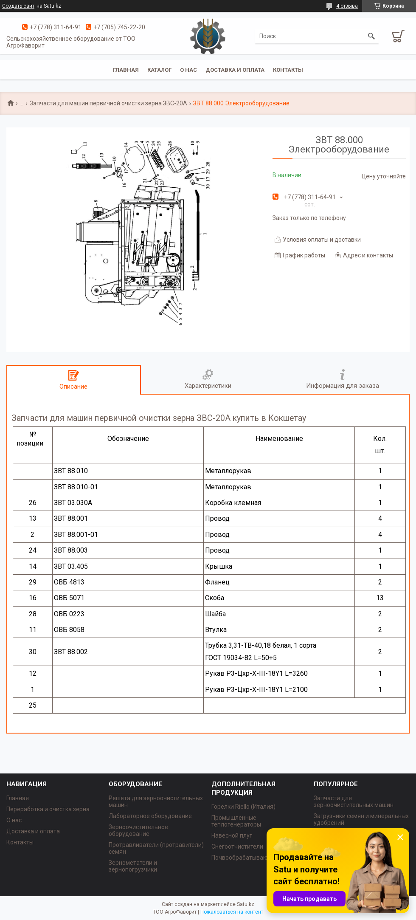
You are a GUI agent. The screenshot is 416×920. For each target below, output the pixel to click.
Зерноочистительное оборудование (138, 830)
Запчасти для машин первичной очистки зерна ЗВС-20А (108, 103)
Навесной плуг (231, 835)
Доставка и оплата (234, 70)
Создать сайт (18, 6)
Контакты (288, 70)
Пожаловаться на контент (231, 912)
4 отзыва (347, 6)
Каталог (159, 70)
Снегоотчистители (237, 846)
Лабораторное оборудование (150, 816)
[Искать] (371, 36)
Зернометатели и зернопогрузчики (133, 866)
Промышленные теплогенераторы (236, 821)
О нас (188, 70)
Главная (126, 70)
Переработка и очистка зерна (48, 809)
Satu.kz (245, 904)
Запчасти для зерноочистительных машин (354, 801)
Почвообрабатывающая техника (257, 857)
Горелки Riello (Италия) (243, 806)
